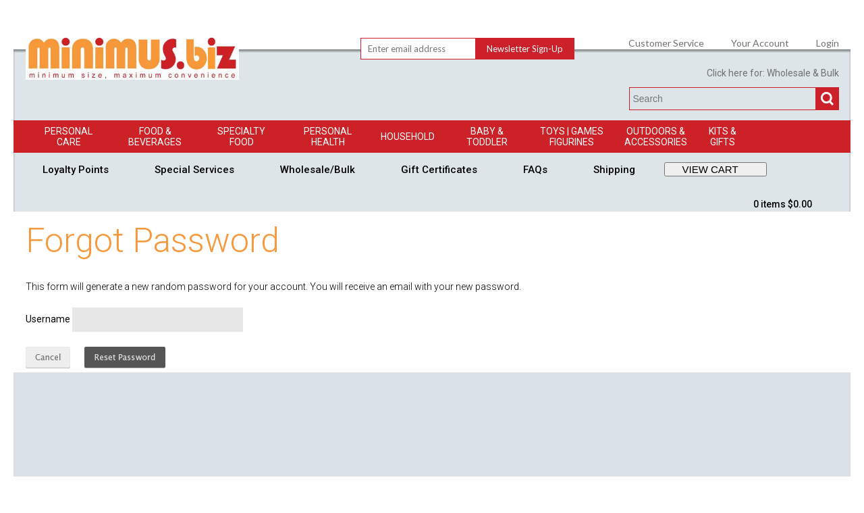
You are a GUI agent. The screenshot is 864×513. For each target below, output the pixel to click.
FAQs (535, 170)
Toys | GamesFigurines (571, 136)
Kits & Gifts (722, 136)
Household (408, 136)
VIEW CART (710, 169)
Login (827, 43)
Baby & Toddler (487, 136)
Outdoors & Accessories (655, 136)
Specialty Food (241, 136)
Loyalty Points (76, 170)
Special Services (194, 170)
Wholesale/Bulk (317, 170)
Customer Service (666, 43)
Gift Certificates (439, 170)
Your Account (760, 43)
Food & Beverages (155, 136)
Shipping (614, 170)
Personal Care (68, 136)
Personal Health (328, 136)
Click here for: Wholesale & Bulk (773, 73)
